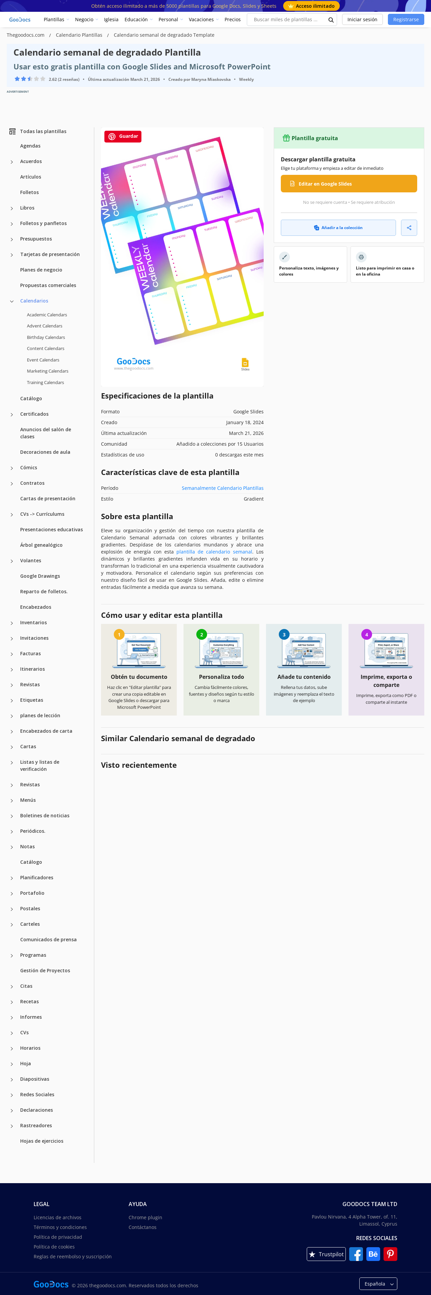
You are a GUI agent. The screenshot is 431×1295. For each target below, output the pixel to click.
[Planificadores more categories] (12, 878)
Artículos (30, 176)
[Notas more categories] (12, 847)
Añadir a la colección (338, 227)
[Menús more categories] (12, 801)
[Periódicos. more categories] (12, 832)
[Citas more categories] (12, 987)
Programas (33, 955)
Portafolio (32, 893)
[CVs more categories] (12, 1033)
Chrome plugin (145, 1217)
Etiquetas (31, 700)
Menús (28, 800)
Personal (168, 19)
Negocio (84, 19)
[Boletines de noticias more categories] (12, 816)
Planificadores (36, 877)
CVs (24, 1032)
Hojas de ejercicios (41, 1141)
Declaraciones (36, 1110)
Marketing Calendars (47, 371)
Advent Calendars (44, 326)
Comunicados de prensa (48, 939)
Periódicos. (32, 831)
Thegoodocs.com (26, 35)
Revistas (30, 684)
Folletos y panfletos (43, 223)
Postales (30, 908)
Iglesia (111, 19)
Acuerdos (31, 161)
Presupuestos (36, 238)
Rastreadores (36, 1125)
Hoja (25, 1063)
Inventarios (33, 622)
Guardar (123, 136)
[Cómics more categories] (12, 468)
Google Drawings (40, 576)
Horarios (30, 1048)
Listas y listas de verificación (39, 765)
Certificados (34, 414)
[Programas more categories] (12, 956)
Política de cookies (54, 1246)
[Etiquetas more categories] (12, 701)
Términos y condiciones (60, 1227)
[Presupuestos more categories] (12, 239)
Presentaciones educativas (51, 529)
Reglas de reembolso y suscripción (73, 1256)
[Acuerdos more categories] (12, 162)
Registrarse (406, 19)
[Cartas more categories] (12, 747)
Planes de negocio (41, 269)
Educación (136, 19)
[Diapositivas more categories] (12, 1080)
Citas (26, 986)
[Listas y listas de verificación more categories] (12, 763)
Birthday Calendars (46, 337)
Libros (27, 207)
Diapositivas (34, 1079)
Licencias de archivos (57, 1217)
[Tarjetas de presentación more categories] (12, 255)
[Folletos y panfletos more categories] (12, 224)
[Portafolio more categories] (12, 894)
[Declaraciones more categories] (12, 1111)
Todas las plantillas (37, 131)
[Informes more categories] (12, 1018)
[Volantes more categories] (12, 561)
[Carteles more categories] (12, 925)
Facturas (30, 653)
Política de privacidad (58, 1237)
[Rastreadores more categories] (12, 1126)
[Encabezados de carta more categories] (12, 732)
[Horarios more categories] (12, 1049)
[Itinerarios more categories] (12, 670)
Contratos (32, 483)
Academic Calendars (47, 315)
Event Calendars (43, 360)
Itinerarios (32, 669)
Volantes (30, 560)
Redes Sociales (37, 1094)
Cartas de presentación (47, 498)
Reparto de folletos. (44, 591)
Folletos (29, 192)
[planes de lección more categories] (12, 716)
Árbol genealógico (41, 545)
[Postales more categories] (12, 909)
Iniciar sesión (362, 19)
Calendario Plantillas (80, 35)
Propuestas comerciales (48, 285)
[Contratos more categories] (12, 484)
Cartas (28, 746)
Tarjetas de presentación (50, 254)
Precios (233, 19)
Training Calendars (45, 382)
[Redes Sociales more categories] (12, 1095)
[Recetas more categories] (12, 1002)
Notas (27, 846)
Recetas (29, 1001)
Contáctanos (143, 1227)
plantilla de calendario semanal (214, 551)
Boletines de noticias (44, 815)
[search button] (331, 19)
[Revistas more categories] (12, 685)
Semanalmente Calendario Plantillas (223, 488)
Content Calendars (45, 348)
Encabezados (35, 607)
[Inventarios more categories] (12, 623)
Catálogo (31, 398)
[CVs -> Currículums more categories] (12, 515)
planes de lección (40, 715)
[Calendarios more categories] (12, 301)
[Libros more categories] (12, 208)
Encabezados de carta (46, 731)
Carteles (30, 924)
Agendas (30, 146)
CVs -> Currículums (42, 514)
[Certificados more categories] (12, 415)
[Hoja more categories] (12, 1064)
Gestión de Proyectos (45, 970)
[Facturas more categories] (12, 654)
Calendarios (34, 300)
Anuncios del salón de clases (45, 433)
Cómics (28, 467)
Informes (31, 1017)
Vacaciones (201, 19)
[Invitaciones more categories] (12, 639)
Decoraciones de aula (45, 452)
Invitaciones (34, 638)
